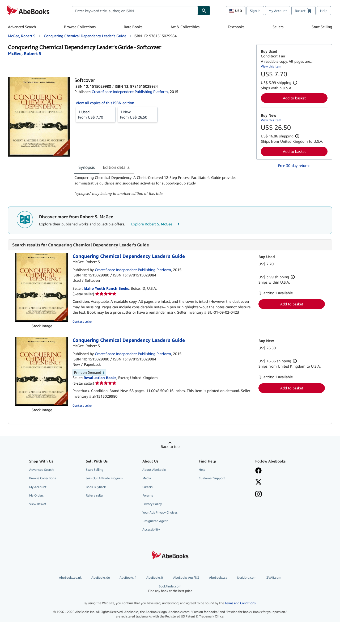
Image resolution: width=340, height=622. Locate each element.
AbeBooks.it (154, 577)
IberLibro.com (247, 577)
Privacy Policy (152, 504)
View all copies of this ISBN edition (105, 102)
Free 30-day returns (294, 165)
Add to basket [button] (294, 98)
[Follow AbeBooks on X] (258, 482)
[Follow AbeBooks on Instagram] (258, 494)
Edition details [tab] (116, 167)
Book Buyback (96, 487)
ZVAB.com (273, 577)
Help (324, 11)
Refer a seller (94, 495)
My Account (278, 11)
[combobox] (135, 10)
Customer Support (212, 478)
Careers (147, 487)
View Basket (37, 504)
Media (146, 478)
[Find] (204, 10)
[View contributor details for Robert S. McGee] (24, 53)
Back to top (170, 446)
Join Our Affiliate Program (104, 478)
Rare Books (133, 26)
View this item (271, 66)
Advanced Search (22, 26)
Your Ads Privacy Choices (159, 512)
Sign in (255, 11)
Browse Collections (80, 26)
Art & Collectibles (185, 26)
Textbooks (236, 26)
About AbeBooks (154, 470)
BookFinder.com (170, 588)
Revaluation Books (100, 377)
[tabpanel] (163, 185)
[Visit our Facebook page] (258, 471)
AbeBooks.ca (218, 577)
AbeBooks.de (100, 577)
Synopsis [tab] (86, 167)
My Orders (36, 495)
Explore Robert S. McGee (156, 224)
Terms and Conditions (240, 603)
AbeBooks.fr (128, 577)
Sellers (278, 26)
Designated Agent (155, 521)
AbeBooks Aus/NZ (186, 577)
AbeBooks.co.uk (70, 577)
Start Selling (322, 26)
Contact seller (82, 321)
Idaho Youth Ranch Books (106, 288)
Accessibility (151, 529)
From (95, 114)
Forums (147, 495)
